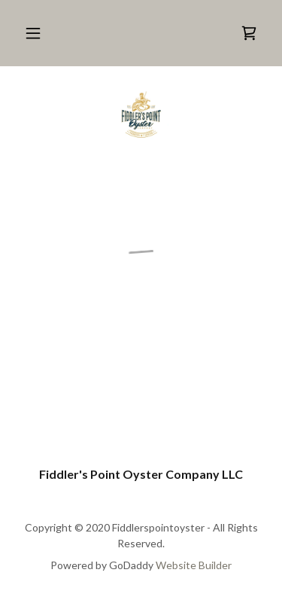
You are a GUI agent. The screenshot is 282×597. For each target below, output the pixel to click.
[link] (141, 114)
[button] (33, 33)
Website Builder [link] (194, 565)
